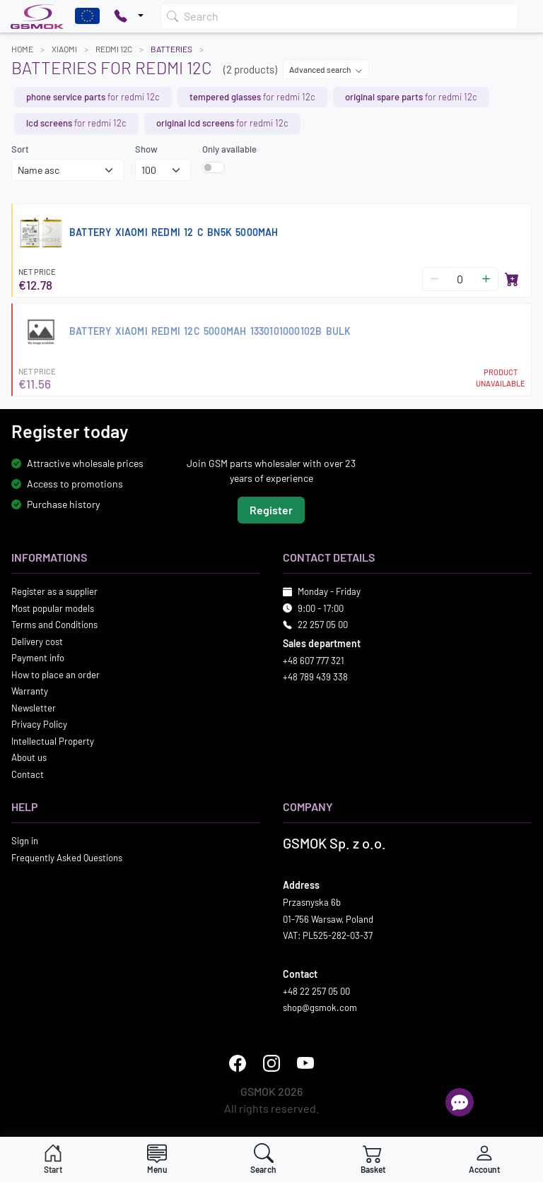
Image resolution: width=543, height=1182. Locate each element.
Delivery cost (37, 641)
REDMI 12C (113, 49)
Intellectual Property (52, 741)
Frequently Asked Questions (66, 857)
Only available (229, 149)
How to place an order (55, 674)
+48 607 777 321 (313, 660)
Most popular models (52, 608)
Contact (27, 774)
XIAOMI (64, 49)
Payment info (37, 658)
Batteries (171, 49)
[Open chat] (459, 1102)
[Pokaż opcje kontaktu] (128, 16)
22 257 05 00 (323, 625)
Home (22, 49)
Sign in (24, 841)
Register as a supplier (54, 592)
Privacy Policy (39, 725)
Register (271, 510)
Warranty (29, 691)
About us (29, 758)
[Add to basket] (511, 279)
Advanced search (326, 69)
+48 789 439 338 (315, 677)
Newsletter (33, 708)
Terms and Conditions (54, 625)
